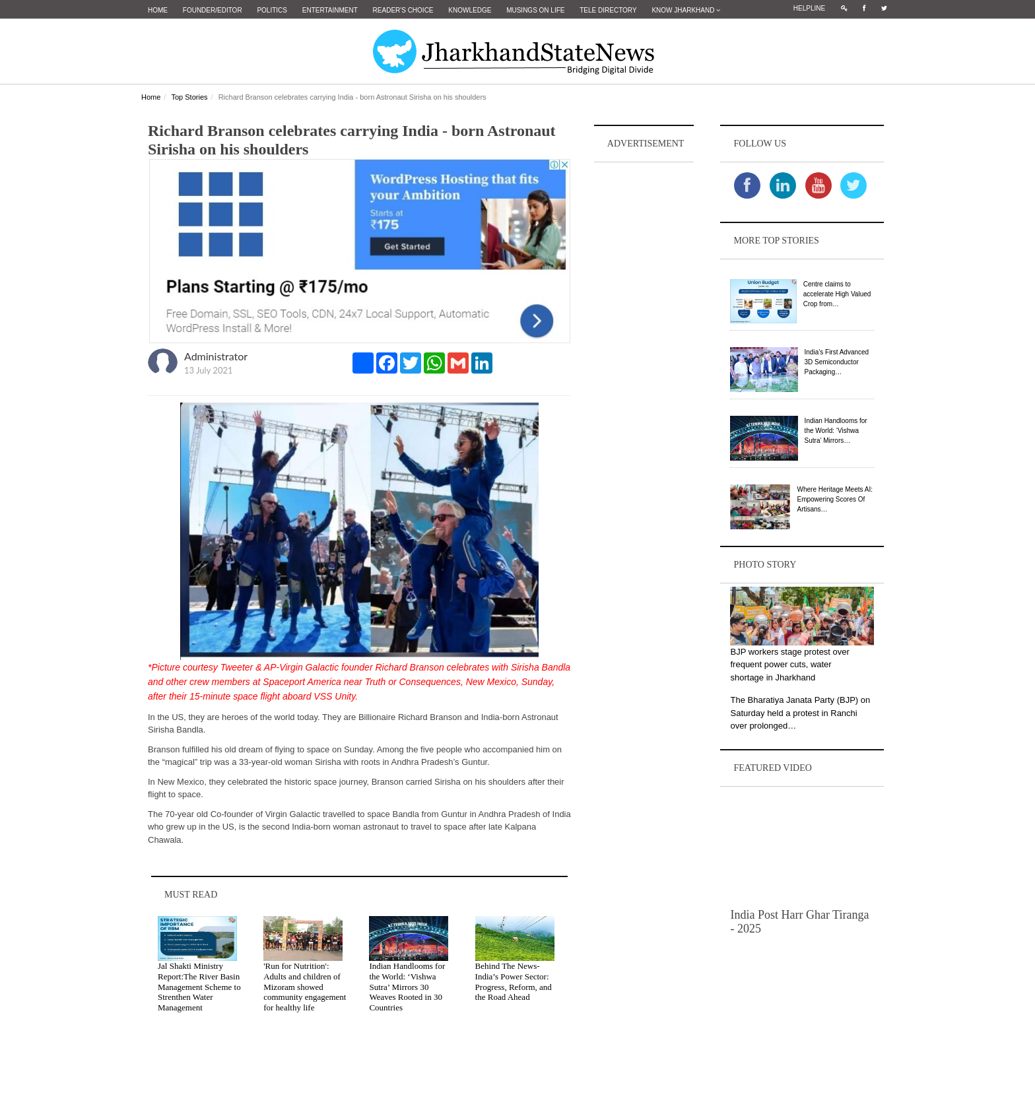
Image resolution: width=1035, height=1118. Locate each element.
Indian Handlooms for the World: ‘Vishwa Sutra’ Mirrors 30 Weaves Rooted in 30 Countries (407, 986)
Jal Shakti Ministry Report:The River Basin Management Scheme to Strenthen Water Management (199, 986)
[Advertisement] (644, 364)
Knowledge (469, 10)
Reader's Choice (403, 10)
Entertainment (330, 10)
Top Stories (189, 97)
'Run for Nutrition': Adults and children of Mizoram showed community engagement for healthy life (304, 986)
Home (158, 10)
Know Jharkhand (685, 10)
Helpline (809, 8)
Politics (272, 10)
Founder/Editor (212, 10)
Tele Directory (608, 10)
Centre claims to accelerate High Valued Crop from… (837, 294)
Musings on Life (535, 10)
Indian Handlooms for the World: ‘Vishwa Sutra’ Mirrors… (836, 430)
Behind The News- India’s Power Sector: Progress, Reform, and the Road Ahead (513, 981)
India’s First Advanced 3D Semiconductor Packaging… (837, 362)
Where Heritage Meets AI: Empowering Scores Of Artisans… (835, 499)
